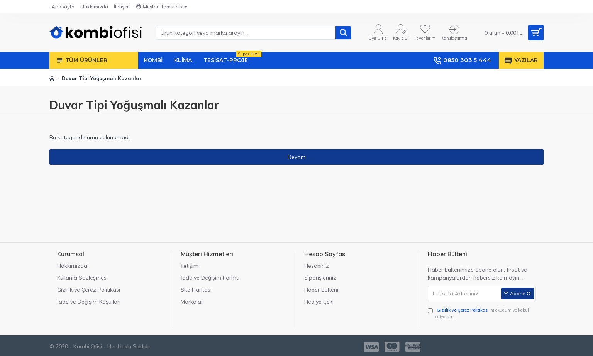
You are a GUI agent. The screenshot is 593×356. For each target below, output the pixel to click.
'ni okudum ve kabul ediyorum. (478, 313)
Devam (297, 157)
